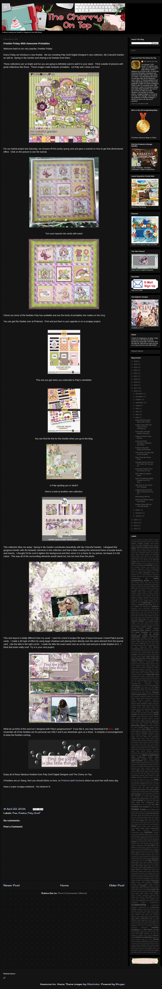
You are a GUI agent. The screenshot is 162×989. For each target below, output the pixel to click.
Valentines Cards (136, 702)
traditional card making (145, 935)
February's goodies (136, 597)
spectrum (133, 916)
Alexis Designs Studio (143, 549)
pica (138, 875)
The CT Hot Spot (144, 685)
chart (132, 734)
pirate (157, 875)
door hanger (149, 764)
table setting (148, 922)
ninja (157, 854)
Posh (157, 663)
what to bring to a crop (140, 950)
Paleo (139, 656)
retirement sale (154, 895)
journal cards (144, 834)
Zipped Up (155, 707)
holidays (141, 820)
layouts (133, 842)
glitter (135, 815)
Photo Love (146, 660)
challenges (151, 733)
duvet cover (155, 766)
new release (155, 852)
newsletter (142, 854)
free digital (145, 787)
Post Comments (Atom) (72, 893)
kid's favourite (148, 836)
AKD (136, 545)
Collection (147, 569)
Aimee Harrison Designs (139, 547)
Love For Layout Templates (145, 631)
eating (142, 768)
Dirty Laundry (154, 580)
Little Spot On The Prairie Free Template (143, 486)
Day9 (143, 574)
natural (142, 852)
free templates (144, 807)
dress (132, 766)
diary (139, 753)
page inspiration (153, 860)
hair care (134, 817)
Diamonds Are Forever (143, 576)
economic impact (150, 768)
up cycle (133, 943)
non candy (140, 856)
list (154, 841)
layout (145, 840)
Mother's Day (155, 645)
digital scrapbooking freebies (142, 757)
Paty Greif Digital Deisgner (143, 658)
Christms (133, 569)
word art (139, 952)
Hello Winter (144, 610)
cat (140, 731)
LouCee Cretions (145, 630)
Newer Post (11, 885)
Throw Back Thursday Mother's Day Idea (142, 432)
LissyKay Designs (146, 627)
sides (145, 911)
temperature (144, 927)
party (145, 869)
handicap (145, 817)
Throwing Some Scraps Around (145, 693)
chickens (150, 734)
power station (141, 882)
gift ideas (156, 813)
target (139, 923)
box (147, 725)
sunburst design (135, 922)
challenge (144, 733)
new (150, 852)
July (137, 408)
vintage (152, 945)
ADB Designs (155, 543)
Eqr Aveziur (142, 588)
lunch (157, 841)
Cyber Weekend (147, 571)
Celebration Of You (153, 563)
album (152, 711)
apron (146, 714)
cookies (141, 742)
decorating (142, 749)
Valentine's (156, 700)
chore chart (139, 736)
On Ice (154, 650)
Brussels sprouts (145, 561)
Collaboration (140, 569)
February (139, 513)
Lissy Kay (152, 625)
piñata (148, 876)
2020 (136, 379)
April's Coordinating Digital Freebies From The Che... (144, 480)
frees (148, 809)
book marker (144, 723)
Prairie (148, 665)
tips (141, 933)
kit (142, 838)
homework (134, 822)
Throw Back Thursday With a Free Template (144, 453)
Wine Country (150, 705)
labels (150, 838)
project (149, 889)
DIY (154, 571)
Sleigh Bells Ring (152, 674)
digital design (144, 753)
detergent (156, 751)
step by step (154, 918)
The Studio (145, 691)
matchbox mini (135, 843)
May (137, 414)
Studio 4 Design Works (144, 681)
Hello (139, 610)
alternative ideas (135, 712)
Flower (133, 599)
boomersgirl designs (138, 725)
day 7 (149, 747)
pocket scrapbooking (152, 880)
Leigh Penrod (135, 625)
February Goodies (148, 593)
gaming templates (140, 813)
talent (157, 922)
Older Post (116, 885)
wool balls (134, 952)
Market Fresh (140, 641)
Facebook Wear (154, 590)
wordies (144, 952)
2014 (136, 523)
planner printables (136, 880)
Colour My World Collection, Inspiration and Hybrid (143, 443)
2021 (136, 376)
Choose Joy (141, 565)
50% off (139, 541)
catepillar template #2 (147, 731)
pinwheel (146, 875)
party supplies (139, 871)
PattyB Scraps (150, 656)
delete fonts (135, 751)
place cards (134, 878)
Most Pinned (147, 645)
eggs (137, 770)
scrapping (139, 909)
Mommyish (140, 645)
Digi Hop (151, 576)
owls (146, 860)
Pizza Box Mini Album (143, 663)
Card (133, 563)
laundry (140, 840)
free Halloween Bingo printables (140, 782)
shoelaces (140, 911)
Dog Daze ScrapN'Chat (143, 584)
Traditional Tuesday (145, 696)
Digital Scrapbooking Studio (145, 579)
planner (147, 878)
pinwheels (152, 875)
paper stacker (135, 869)
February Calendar (136, 593)
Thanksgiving (135, 685)
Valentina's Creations (143, 700)
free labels (143, 793)
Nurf (157, 649)
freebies (143, 809)
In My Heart (152, 612)
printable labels (148, 884)
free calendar (141, 784)
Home (64, 885)
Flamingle (146, 597)
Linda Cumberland (144, 625)
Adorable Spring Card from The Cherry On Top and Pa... (144, 464)
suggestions (144, 920)
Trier (152, 696)
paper (136, 864)
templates (135, 930)
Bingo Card (139, 559)
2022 (136, 373)
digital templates (137, 761)
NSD (150, 647)
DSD (157, 571)
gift (146, 813)
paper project (138, 867)
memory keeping (154, 843)
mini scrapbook (145, 849)
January (138, 516)
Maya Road (151, 641)
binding (154, 720)
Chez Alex (134, 565)
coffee (139, 740)
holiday (157, 819)
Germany (140, 601)
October (138, 399)
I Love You (143, 612)
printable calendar (136, 884)
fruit (145, 811)
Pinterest (65, 780)
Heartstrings (146, 608)
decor (153, 747)
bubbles (152, 727)
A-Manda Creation (143, 543)
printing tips (134, 889)
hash (153, 817)
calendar (138, 729)
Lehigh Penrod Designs (152, 623)
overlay (140, 860)
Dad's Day (134, 572)
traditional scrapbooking (143, 937)
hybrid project (139, 828)
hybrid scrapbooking (152, 828)
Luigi (140, 634)
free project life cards (150, 800)
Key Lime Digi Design (138, 619)
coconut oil (134, 740)
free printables (138, 800)
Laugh (138, 623)
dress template (139, 766)
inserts (141, 832)
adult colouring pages (147, 709)
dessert (143, 751)
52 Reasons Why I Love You (149, 541)
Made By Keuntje (151, 634)
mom (136, 851)
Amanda (139, 550)
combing (149, 740)
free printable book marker (139, 797)
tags (154, 922)
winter (157, 950)
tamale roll (134, 923)
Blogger (120, 984)
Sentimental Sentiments (138, 669)
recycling (138, 895)
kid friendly (134, 836)
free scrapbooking (148, 802)
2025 (136, 364)
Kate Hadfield (155, 617)
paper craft (135, 866)
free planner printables (152, 793)
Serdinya (148, 669)
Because (138, 558)
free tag (145, 804)
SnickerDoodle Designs (138, 676)
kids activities (137, 838)
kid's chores (141, 836)
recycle (133, 895)
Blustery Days (148, 559)
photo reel (138, 873)
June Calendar (147, 617)
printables (143, 886)
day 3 (146, 747)
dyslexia (133, 768)
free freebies (152, 791)
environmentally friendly (152, 770)
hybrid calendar (141, 826)
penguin (149, 871)
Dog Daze (148, 582)
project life (155, 889)
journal (137, 834)
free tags (151, 804)
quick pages (135, 893)
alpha (157, 711)
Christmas (149, 565)
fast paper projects (149, 773)
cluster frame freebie (152, 738)
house (145, 822)
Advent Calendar (144, 545)
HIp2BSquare (146, 606)
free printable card (142, 799)
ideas (138, 830)
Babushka (156, 554)
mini (145, 845)
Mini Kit (149, 643)
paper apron (142, 864)
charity (157, 733)
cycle (140, 747)
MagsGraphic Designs (139, 636)
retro (137, 897)
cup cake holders (148, 745)
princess (148, 882)
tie (151, 931)
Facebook (80, 780)
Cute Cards (138, 571)
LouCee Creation (144, 628)
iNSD (133, 830)
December (139, 394)
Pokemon (152, 663)
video (148, 945)
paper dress (143, 866)
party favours (151, 869)
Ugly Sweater (149, 698)
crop (137, 745)
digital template (154, 759)
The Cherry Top (146, 687)
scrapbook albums (138, 902)
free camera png (150, 783)
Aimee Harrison (154, 545)
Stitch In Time (151, 680)
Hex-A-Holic (151, 610)
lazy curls (139, 841)
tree (147, 939)
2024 (136, 367)
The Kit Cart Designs (152, 689)
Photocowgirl (155, 660)
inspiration (148, 832)
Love (152, 630)
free (14, 813)
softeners (156, 914)
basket (138, 720)
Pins (157, 662)
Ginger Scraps (148, 601)
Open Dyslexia (142, 652)
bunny (157, 727)
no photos (134, 856)
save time (156, 897)
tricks (150, 939)
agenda (138, 711)
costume (145, 742)
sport (138, 916)
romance (142, 897)
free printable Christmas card (150, 795)
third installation (135, 931)
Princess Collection (141, 667)
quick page (155, 891)
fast (142, 773)
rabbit (141, 893)
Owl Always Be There (143, 654)
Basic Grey (139, 556)
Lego (142, 623)
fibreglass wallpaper (142, 777)
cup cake (141, 745)
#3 (132, 539)
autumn (133, 716)
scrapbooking (138, 904)
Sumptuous (148, 683)
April (137, 417)
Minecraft (142, 643)
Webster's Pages (146, 703)
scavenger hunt (144, 899)
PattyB (143, 656)
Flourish (156, 597)
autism (156, 714)
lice (148, 841)
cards (137, 731)
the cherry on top (151, 930)
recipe (151, 893)
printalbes (150, 886)
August (138, 405)
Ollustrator (93, 984)
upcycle (138, 945)
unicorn (156, 941)
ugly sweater (150, 941)
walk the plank (141, 946)
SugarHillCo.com (136, 683)
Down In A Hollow (136, 586)
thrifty (141, 931)
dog (141, 764)
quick (149, 891)
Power (143, 665)
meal (141, 843)
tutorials (144, 941)
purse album (140, 891)
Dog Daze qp (155, 584)
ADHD (133, 545)
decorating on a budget (152, 749)
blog (103, 315)
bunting (133, 729)
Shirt (146, 671)
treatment (137, 939)
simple (152, 911)
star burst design (154, 916)
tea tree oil (142, 925)
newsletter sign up (151, 854)
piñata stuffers (155, 876)
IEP (148, 612)
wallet (146, 948)
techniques (134, 927)
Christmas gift (154, 567)
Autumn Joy (148, 554)
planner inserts (154, 878)
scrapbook (156, 900)
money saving (142, 851)
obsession (146, 856)
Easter (153, 586)
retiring (133, 897)
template (155, 927)
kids (132, 838)
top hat (156, 933)
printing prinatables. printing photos (149, 887)
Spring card (149, 678)
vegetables (143, 945)
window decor (150, 950)
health (157, 817)
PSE (135, 656)
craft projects (155, 744)
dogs (144, 764)
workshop (149, 952)
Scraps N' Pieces (153, 667)
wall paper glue (151, 946)
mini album (151, 845)
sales (150, 897)
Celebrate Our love (141, 563)
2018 (136, 385)
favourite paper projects (146, 775)
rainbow (146, 893)
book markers (154, 723)
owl (144, 860)
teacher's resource (153, 925)
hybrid (133, 826)
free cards (152, 785)
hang (149, 817)
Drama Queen (146, 586)
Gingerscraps (146, 603)
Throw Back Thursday (144, 692)
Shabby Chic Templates (138, 671)
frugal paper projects (137, 811)
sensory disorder (147, 909)
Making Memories (153, 638)
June (137, 411)
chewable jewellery (140, 734)
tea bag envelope (151, 923)
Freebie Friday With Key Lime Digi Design (143, 505)
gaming (152, 811)
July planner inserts (136, 617)
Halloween (155, 606)
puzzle (146, 891)
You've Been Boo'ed (143, 707)
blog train (155, 722)
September (139, 402)
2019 (136, 382)
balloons (150, 718)
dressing (145, 766)
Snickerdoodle (150, 676)
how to (150, 822)
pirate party (134, 876)
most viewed (149, 851)
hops (141, 822)
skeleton (137, 914)
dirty (150, 762)
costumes (151, 742)
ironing (133, 834)
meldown (146, 843)
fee (155, 775)
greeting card (148, 815)
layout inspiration (153, 840)
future (147, 811)
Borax (138, 561)
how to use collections (152, 824)
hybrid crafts (150, 826)
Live (154, 626)
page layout (135, 862)
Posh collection (135, 665)
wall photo (141, 948)
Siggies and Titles (153, 671)
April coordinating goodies (142, 552)
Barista (133, 556)
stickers (133, 920)
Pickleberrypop (150, 662)
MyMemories (143, 647)
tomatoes (146, 933)
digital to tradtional (149, 760)
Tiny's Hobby (149, 694)
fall (156, 771)
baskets (143, 720)
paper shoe (155, 867)
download (156, 764)
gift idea (149, 813)
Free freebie (139, 599)
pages (150, 862)
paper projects (147, 867)
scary (137, 899)
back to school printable (151, 716)
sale (146, 897)
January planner (143, 614)
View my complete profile (139, 103)
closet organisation (153, 736)
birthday (142, 722)
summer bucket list (153, 920)
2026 (136, 361)
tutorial (156, 939)
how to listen (142, 824)
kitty (147, 838)
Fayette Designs (147, 592)
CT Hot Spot (155, 561)
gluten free (141, 815)
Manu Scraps (135, 640)
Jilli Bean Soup (143, 615)
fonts (138, 780)
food (141, 780)
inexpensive (146, 830)
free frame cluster (144, 791)
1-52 (134, 539)
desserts (149, 751)
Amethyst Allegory (147, 550)
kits (145, 838)
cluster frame (141, 738)
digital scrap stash (136, 755)
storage (139, 920)
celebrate (137, 733)
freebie (22, 813)
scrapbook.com (154, 902)
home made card (154, 820)
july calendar (155, 834)
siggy (148, 911)
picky (141, 875)
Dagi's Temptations (145, 573)
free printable (136, 795)
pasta (144, 871)
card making (146, 729)
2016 (136, 391)
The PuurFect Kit (136, 691)
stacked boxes (144, 916)
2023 (136, 370)
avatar (138, 716)
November (139, 396)
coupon (156, 742)
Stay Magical (143, 680)
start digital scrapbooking (139, 918)
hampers (139, 817)
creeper (133, 745)
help (150, 819)
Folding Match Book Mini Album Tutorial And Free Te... (144, 491)
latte (137, 840)
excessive (151, 771)
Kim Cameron (151, 619)
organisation (155, 858)
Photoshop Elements (137, 662)
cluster (133, 738)
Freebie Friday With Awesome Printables (143, 449)
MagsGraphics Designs (139, 638)
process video (142, 889)
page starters (144, 862)
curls (137, 747)
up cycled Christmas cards (149, 943)
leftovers (144, 841)
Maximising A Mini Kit (142, 496)
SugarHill (156, 681)
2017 (136, 388)
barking (133, 720)
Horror (137, 612)
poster (133, 882)
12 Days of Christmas (142, 539)
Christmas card (145, 567)
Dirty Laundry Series (137, 582)
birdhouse (137, 722)
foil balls (133, 780)
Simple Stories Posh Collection (140, 672)
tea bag (144, 923)
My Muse (134, 647)
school (152, 899)
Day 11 (139, 574)
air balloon (145, 711)
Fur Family (153, 599)
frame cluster (150, 780)
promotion (134, 891)
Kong (146, 621)
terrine (142, 930)
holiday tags (134, 820)
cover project (143, 744)
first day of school (153, 777)
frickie (153, 809)
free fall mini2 (135, 791)
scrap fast (142, 900)
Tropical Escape (140, 698)
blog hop (148, 722)
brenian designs (144, 727)
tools (151, 933)
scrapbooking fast (143, 907)
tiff (152, 931)
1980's (151, 539)
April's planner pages (137, 554)
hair (157, 815)
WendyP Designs (141, 705)
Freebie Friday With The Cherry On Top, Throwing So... (143, 426)
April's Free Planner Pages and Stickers (144, 500)
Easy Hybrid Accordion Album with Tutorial (143, 421)
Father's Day (135, 592)
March (138, 510)
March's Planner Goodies (147, 639)
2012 (136, 529)
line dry (151, 841)
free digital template (152, 789)
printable (156, 882)
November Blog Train (150, 649)
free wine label (154, 807)
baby (142, 716)
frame (144, 780)
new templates (135, 854)
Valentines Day (147, 702)
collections (144, 740)
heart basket (139, 819)
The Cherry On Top (150, 61)
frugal (157, 809)
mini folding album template (143, 847)
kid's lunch (156, 836)
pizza (145, 876)
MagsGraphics (154, 636)
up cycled (139, 943)
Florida (151, 597)
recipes (156, 893)
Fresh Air (146, 599)
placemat (141, 878)
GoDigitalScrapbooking (145, 604)
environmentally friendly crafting (140, 771)
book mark (134, 723)
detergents (134, 753)
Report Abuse (137, 351)
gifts (132, 815)
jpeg (150, 834)
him (153, 819)
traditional (134, 935)
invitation (156, 832)
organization (134, 860)
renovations (145, 895)
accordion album (135, 709)
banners (156, 718)
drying (150, 766)
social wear (148, 914)
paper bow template (153, 864)
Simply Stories (142, 674)
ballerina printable (141, 718)
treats (143, 939)
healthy (133, 819)
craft (149, 744)
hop (139, 822)
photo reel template (146, 873)
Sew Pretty (155, 669)
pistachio (140, 876)
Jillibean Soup (152, 615)
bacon (133, 718)
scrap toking (149, 900)
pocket (143, 880)
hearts (146, 819)
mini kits (154, 847)
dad (143, 747)
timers (137, 933)
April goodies (155, 552)
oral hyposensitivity (145, 858)
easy (138, 768)
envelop (142, 770)
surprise (143, 922)
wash (150, 948)
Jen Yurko (151, 614)
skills (142, 914)
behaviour (148, 720)
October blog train (146, 650)
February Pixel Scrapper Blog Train (147, 595)
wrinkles (154, 952)
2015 (136, 520)
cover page (134, 744)
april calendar (141, 714)
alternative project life (147, 712)
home (146, 820)
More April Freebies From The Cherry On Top (144, 470)
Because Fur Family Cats (148, 558)
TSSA (157, 683)
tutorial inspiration (136, 941)
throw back (147, 931)
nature (146, 852)
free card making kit (141, 785)
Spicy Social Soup (140, 678)
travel (154, 937)
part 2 (142, 869)
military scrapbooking (137, 845)
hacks (154, 815)
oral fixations (152, 856)
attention (151, 714)
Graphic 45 (138, 606)
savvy (133, 899)
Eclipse (137, 588)
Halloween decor (136, 608)
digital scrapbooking (150, 755)
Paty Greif (34, 813)
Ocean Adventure (136, 650)
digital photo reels (154, 753)
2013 (136, 525)
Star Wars (137, 680)
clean (145, 736)
